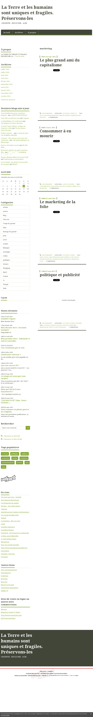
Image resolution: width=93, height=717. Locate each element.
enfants (68, 115)
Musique (6, 248)
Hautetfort (50, 671)
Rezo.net (4, 582)
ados (78, 186)
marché (61, 115)
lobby (72, 257)
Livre (5, 240)
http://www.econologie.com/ (11, 615)
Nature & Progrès (7, 585)
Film (4, 227)
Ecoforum (4, 576)
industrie (48, 259)
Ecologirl (4, 557)
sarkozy (24, 454)
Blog (4, 215)
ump (3, 467)
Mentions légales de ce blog (34, 675)
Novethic (4, 579)
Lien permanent (46, 113)
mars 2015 (5, 87)
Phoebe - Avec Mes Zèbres (10, 506)
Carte (4, 297)
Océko (5, 256)
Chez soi (6, 219)
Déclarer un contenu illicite (21, 675)
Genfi (3, 524)
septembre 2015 (7, 84)
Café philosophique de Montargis (15, 141)
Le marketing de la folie (57, 204)
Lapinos (26, 118)
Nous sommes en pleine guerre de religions (15, 410)
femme (74, 186)
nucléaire (24, 458)
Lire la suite (19, 56)
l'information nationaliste (14, 159)
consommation (45, 186)
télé (41, 115)
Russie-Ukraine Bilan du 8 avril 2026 (14, 157)
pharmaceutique (57, 259)
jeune (56, 186)
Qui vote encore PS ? (10, 365)
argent (42, 259)
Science (5, 264)
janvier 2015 (5, 90)
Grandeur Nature (7, 530)
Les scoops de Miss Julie (10, 515)
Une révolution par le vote (13, 348)
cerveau (59, 325)
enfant (69, 186)
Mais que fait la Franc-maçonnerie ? (11, 390)
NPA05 (15, 164)
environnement (8, 462)
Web (4, 288)
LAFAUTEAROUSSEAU (19, 115)
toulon (5, 276)
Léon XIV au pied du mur (10, 118)
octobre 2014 (5, 96)
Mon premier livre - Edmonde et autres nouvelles (15, 339)
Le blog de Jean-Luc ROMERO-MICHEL (15, 134)
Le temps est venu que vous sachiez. (13, 377)
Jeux (4, 236)
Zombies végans (8, 318)
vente (51, 327)
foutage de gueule (10, 231)
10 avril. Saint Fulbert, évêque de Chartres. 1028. (13, 127)
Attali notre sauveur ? (11, 354)
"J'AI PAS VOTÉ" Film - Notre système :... (13, 401)
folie (41, 261)
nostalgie (6, 252)
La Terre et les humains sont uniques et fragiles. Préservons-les (27, 12)
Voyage (5, 284)
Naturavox (5, 542)
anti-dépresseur (54, 257)
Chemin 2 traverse (8, 554)
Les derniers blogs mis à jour (32, 673)
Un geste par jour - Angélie (11, 497)
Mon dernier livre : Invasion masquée (13, 328)
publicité (43, 117)
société (55, 327)
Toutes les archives (8, 100)
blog (77, 675)
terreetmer (5, 551)
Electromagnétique (8, 618)
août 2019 (4, 75)
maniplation (44, 327)
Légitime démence (8, 527)
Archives (19, 32)
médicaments (65, 257)
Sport (5, 272)
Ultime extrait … (7, 133)
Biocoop (4, 609)
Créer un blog (43, 671)
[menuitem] (6, 32)
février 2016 (5, 81)
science (53, 325)
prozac (46, 257)
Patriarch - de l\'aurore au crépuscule (15, 533)
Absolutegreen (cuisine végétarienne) (15, 512)
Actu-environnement (9, 570)
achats (5, 207)
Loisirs (5, 244)
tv (4, 280)
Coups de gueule (9, 223)
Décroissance (6, 573)
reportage (62, 186)
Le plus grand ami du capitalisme (60, 62)
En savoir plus (5, 715)
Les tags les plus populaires (60, 673)
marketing (55, 115)
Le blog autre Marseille (9, 536)
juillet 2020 (5, 72)
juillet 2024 (5, 69)
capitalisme (47, 115)
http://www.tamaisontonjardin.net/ (14, 548)
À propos (32, 32)
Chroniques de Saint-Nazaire (12, 123)
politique (6, 260)
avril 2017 (4, 78)
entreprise (62, 327)
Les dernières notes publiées (47, 673)
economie (5, 458)
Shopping (6, 268)
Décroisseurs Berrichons (10, 500)
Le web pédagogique (8, 539)
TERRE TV (4, 591)
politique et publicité (60, 274)
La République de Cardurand (12, 121)
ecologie (5, 454)
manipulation (75, 115)
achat (52, 186)
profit (77, 257)
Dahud (3, 518)
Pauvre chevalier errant (10, 145)
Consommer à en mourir (55, 133)
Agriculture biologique (9, 588)
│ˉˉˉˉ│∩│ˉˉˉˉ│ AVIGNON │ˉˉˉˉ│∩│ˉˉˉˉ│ (13, 153)
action (5, 211)
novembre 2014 (6, 93)
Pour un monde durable (10, 545)
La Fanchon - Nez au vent (10, 521)
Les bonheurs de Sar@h (10, 503)
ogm (27, 462)
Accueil (6, 32)
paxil (41, 257)
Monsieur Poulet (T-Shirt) (10, 612)
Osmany (4, 509)
